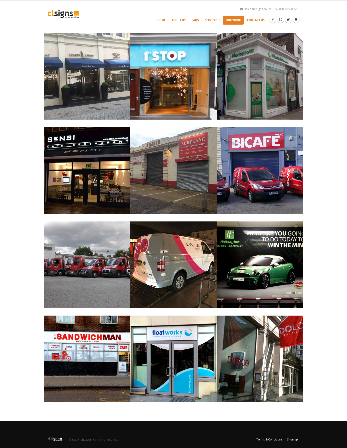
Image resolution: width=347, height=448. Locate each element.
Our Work (233, 20)
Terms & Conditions (269, 439)
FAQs (195, 20)
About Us (178, 20)
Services (211, 20)
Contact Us (255, 20)
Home (161, 20)
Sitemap (292, 439)
